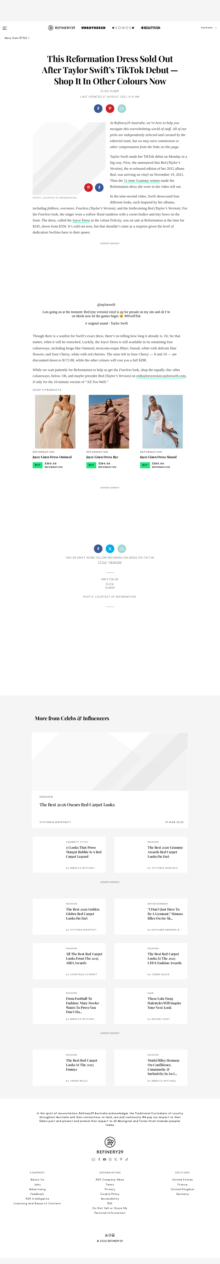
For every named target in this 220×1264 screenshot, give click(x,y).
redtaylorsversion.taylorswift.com (161, 382)
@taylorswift (106, 310)
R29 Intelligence (37, 1204)
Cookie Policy (109, 1200)
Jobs (37, 1190)
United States (182, 1186)
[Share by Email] (122, 108)
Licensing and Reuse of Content (37, 1209)
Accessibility (110, 1204)
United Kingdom (182, 1195)
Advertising (37, 1195)
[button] (198, 32)
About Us (37, 1186)
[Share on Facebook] (98, 108)
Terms (110, 1190)
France (182, 1190)
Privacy (110, 1195)
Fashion (115, 568)
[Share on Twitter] (110, 554)
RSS (110, 1209)
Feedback (37, 1200)
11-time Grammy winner (142, 181)
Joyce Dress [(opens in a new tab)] (176, 226)
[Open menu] (4, 26)
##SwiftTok (132, 322)
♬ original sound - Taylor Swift (106, 329)
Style (102, 568)
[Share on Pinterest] (110, 108)
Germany (182, 1200)
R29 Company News (110, 1186)
